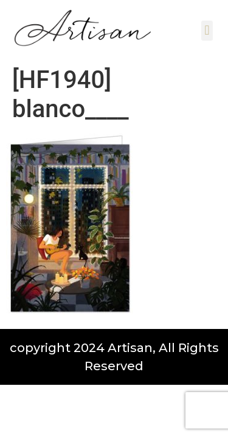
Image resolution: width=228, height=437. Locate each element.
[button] (207, 31)
